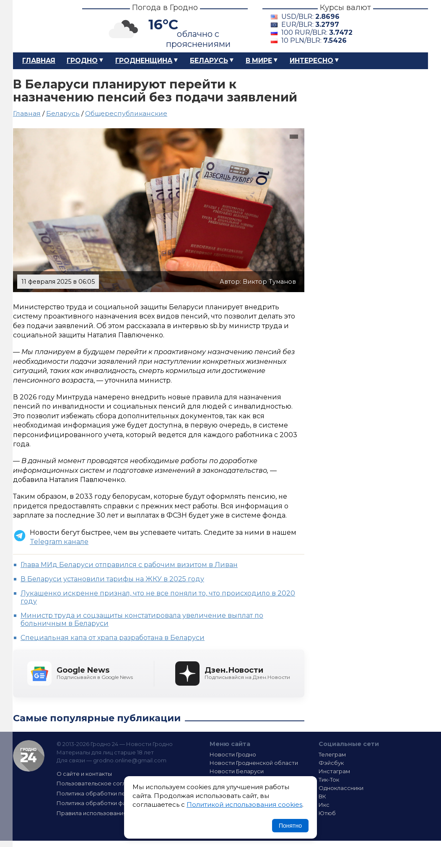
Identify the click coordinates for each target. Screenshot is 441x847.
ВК (322, 796)
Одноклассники (341, 788)
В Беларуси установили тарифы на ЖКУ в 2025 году (112, 579)
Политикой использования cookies (244, 804)
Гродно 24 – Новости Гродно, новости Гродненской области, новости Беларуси (40, 26)
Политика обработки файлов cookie (109, 803)
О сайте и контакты (84, 773)
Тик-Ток (329, 779)
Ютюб (327, 813)
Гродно (82, 61)
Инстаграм (334, 771)
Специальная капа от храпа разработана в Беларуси (113, 638)
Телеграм (332, 754)
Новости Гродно (233, 754)
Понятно (290, 825)
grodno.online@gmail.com (129, 760)
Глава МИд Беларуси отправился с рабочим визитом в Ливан (129, 565)
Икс (324, 804)
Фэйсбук (331, 762)
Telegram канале (59, 542)
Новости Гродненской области (254, 762)
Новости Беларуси (237, 771)
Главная (38, 61)
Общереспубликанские (126, 113)
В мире (259, 61)
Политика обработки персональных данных (119, 793)
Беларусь (209, 61)
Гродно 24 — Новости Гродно (28, 756)
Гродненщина (143, 61)
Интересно (311, 61)
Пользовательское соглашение (102, 783)
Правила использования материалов (110, 813)
